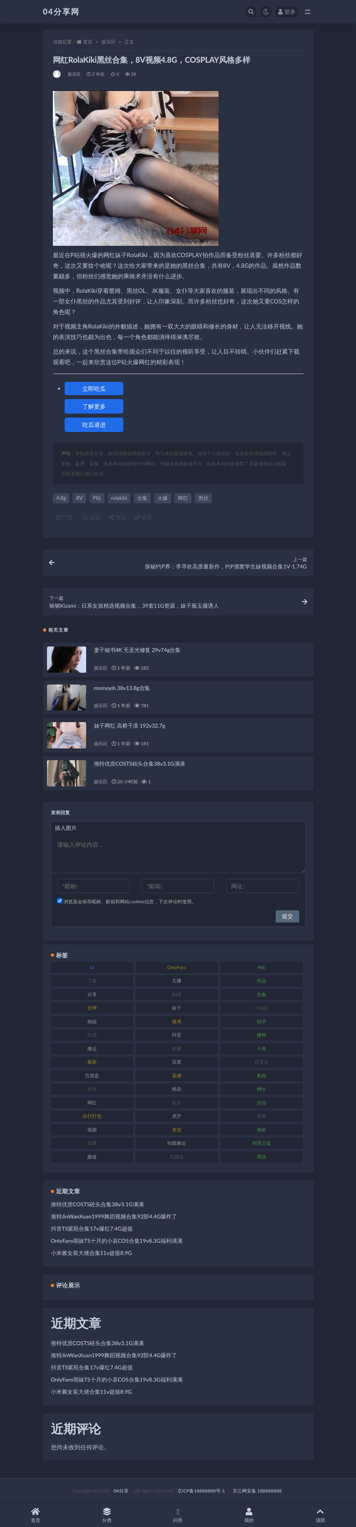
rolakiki (119, 498)
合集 (142, 498)
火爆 (162, 498)
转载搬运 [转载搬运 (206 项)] (176, 1143)
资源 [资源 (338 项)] (176, 1130)
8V (79, 498)
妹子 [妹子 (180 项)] (176, 1008)
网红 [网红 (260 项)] (92, 1103)
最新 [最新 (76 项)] (92, 1062)
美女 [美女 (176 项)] (176, 1103)
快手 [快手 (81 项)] (261, 1021)
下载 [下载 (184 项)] (92, 981)
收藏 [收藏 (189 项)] (176, 1048)
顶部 (320, 1515)
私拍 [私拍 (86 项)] (261, 1076)
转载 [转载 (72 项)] (92, 1143)
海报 (117, 517)
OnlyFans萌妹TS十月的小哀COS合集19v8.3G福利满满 (117, 1240)
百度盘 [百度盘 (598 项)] (92, 1076)
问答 (178, 1515)
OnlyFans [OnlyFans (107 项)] (176, 967)
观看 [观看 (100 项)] (261, 1116)
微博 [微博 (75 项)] (176, 1021)
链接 (144, 517)
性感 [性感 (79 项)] (92, 1035)
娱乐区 (108, 42)
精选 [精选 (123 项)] (176, 1089)
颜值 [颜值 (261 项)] (92, 1157)
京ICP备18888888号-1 (201, 1491)
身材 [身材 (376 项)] (261, 1130)
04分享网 (61, 11)
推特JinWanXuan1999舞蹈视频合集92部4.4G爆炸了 (114, 1216)
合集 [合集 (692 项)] (261, 994)
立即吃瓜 (94, 388)
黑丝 (203, 498)
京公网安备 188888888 (257, 1491)
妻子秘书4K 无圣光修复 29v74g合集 (137, 649)
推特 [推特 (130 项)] (261, 1035)
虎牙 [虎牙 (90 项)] (176, 1116)
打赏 (65, 517)
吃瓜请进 (94, 424)
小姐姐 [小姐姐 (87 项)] (262, 1008)
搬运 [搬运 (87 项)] (92, 1048)
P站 (97, 498)
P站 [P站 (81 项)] (261, 967)
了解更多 (94, 406)
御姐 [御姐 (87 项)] (92, 1021)
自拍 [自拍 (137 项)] (261, 1103)
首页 (87, 42)
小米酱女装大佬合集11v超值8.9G (91, 1252)
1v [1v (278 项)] (91, 967)
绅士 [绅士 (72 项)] (261, 1089)
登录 (286, 11)
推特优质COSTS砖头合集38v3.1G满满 (139, 763)
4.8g (61, 498)
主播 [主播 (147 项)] (176, 981)
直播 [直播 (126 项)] (176, 1076)
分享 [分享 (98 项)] (92, 994)
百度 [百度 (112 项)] (176, 1062)
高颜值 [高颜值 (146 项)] (177, 1157)
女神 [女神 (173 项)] (92, 1008)
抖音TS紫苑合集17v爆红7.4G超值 (92, 1228)
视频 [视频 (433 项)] (92, 1130)
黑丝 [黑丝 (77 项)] (261, 1157)
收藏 (91, 517)
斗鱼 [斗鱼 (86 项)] (261, 1048)
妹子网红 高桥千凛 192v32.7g (129, 725)
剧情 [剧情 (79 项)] (176, 994)
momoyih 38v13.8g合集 (122, 688)
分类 (107, 1515)
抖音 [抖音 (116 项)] (176, 1035)
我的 (249, 1515)
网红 (183, 498)
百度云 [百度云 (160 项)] (262, 1062)
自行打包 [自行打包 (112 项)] (92, 1116)
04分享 (121, 1491)
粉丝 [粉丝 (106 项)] (92, 1089)
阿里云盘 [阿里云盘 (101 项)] (261, 1143)
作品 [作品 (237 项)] (261, 981)
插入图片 (66, 827)
